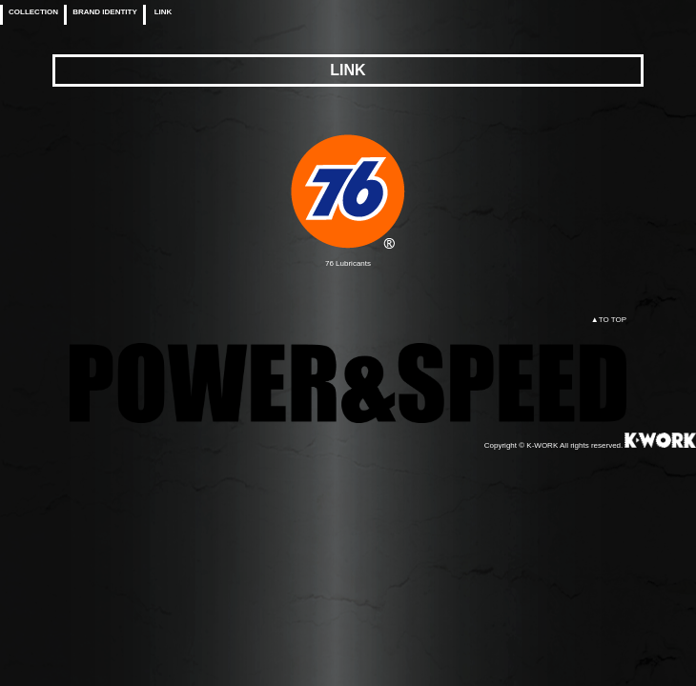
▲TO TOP (608, 319)
